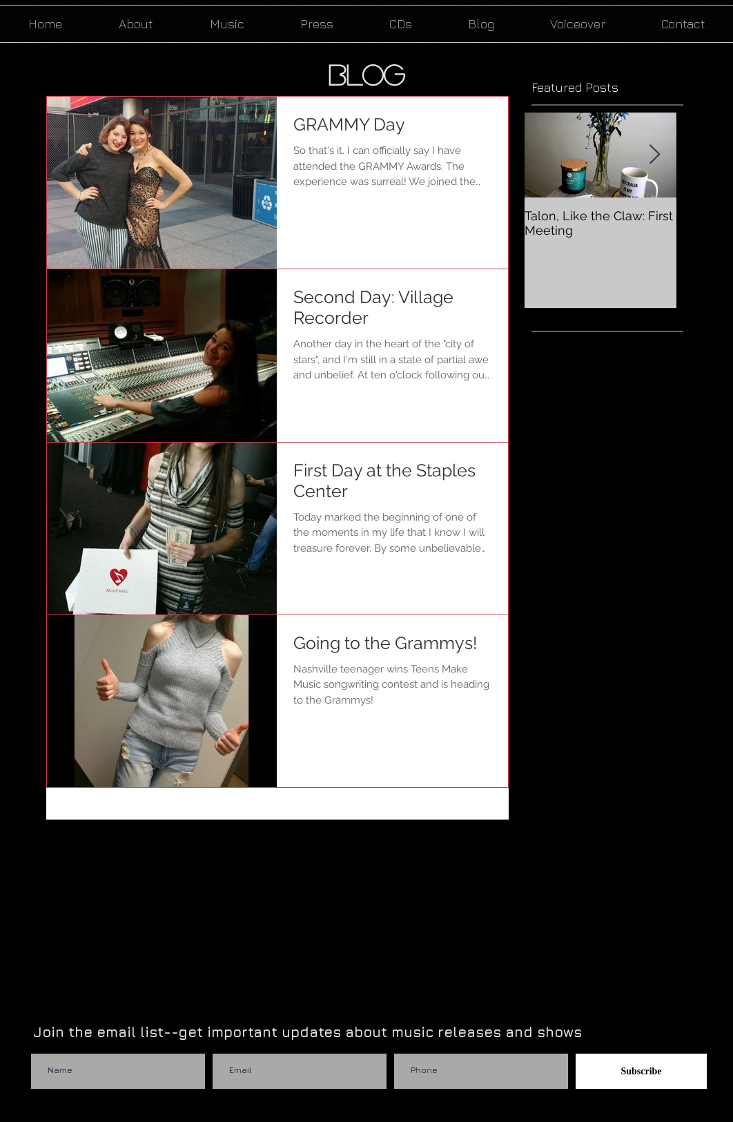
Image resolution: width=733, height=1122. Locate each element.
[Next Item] (654, 155)
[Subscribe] (641, 1071)
